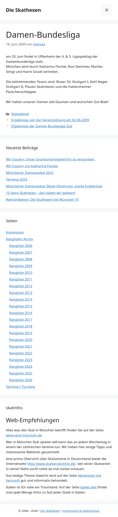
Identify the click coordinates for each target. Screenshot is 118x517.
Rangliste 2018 (20, 326)
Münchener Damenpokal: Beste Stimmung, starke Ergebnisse (54, 186)
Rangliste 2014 (20, 299)
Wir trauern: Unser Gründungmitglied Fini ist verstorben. (50, 159)
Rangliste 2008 (20, 259)
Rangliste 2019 (20, 333)
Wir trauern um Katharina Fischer (32, 166)
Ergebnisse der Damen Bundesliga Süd (41, 126)
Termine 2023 (16, 179)
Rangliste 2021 (20, 346)
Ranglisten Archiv (19, 239)
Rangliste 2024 (20, 366)
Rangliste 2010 (20, 272)
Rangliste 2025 (20, 373)
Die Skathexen (23, 10)
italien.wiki (88, 487)
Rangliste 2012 (20, 286)
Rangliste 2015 (20, 306)
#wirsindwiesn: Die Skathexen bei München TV (42, 199)
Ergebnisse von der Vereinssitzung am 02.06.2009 (50, 120)
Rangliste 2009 (20, 266)
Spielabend (20, 114)
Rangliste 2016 (20, 313)
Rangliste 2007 (20, 252)
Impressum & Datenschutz (81, 511)
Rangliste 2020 (20, 339)
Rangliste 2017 (20, 319)
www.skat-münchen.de (24, 435)
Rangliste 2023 (20, 359)
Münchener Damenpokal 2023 (29, 172)
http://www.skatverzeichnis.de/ (51, 463)
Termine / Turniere (20, 386)
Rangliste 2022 (20, 353)
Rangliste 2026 (20, 380)
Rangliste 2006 (20, 245)
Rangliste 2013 (20, 292)
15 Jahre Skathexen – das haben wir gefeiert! (40, 192)
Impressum (15, 232)
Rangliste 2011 (20, 279)
